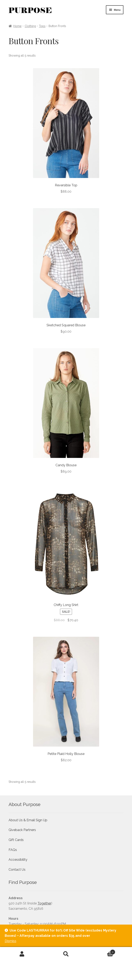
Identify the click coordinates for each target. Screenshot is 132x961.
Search (66, 954)
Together (44, 903)
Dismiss (10, 941)
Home (17, 26)
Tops (42, 26)
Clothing (30, 26)
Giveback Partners (22, 830)
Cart (101, 951)
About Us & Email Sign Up (28, 820)
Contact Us (17, 869)
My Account (22, 954)
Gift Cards (16, 840)
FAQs (13, 850)
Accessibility (18, 860)
